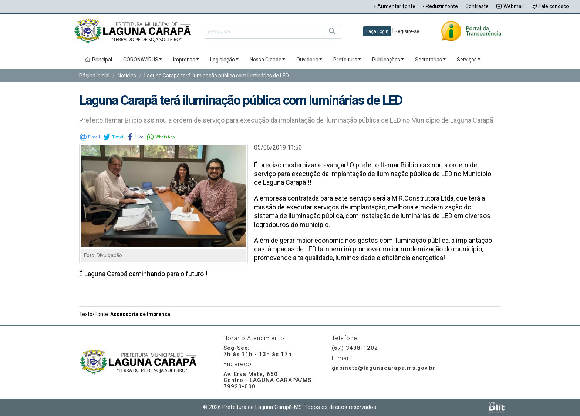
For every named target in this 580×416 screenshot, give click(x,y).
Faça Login (377, 31)
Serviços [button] (468, 60)
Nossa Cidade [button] (267, 60)
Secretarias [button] (430, 60)
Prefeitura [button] (347, 60)
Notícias (127, 75)
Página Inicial (94, 75)
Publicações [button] (388, 60)
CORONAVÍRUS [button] (142, 60)
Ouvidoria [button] (309, 60)
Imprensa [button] (186, 60)
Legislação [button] (224, 60)
